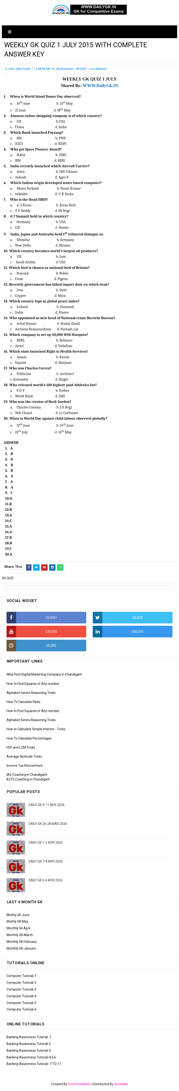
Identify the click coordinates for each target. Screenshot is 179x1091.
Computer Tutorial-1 (21, 977)
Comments (99, 70)
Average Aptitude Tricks (24, 758)
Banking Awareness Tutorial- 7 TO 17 (34, 1065)
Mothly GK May (17, 922)
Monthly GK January (21, 949)
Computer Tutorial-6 (21, 1010)
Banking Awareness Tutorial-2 (29, 1045)
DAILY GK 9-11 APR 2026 (47, 806)
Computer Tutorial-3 (21, 990)
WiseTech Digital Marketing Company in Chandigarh (44, 675)
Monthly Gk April (18, 929)
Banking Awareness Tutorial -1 (29, 1038)
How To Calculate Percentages (29, 739)
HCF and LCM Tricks (21, 748)
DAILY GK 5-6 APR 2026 (46, 881)
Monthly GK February (22, 942)
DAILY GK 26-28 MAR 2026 (48, 825)
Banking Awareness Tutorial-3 (29, 1051)
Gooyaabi (121, 1085)
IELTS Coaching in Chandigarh (28, 780)
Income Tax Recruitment (25, 767)
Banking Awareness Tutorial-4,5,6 (31, 1058)
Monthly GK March (20, 936)
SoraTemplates (79, 1085)
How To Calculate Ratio (23, 703)
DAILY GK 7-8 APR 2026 (46, 862)
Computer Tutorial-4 (21, 997)
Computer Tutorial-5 (21, 1004)
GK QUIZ (81, 70)
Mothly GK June (18, 916)
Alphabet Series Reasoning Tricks (31, 694)
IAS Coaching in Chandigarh (27, 776)
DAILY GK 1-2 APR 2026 (46, 843)
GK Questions (65, 70)
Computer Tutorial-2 (21, 984)
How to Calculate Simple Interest (30, 730)
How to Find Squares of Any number (33, 684)
